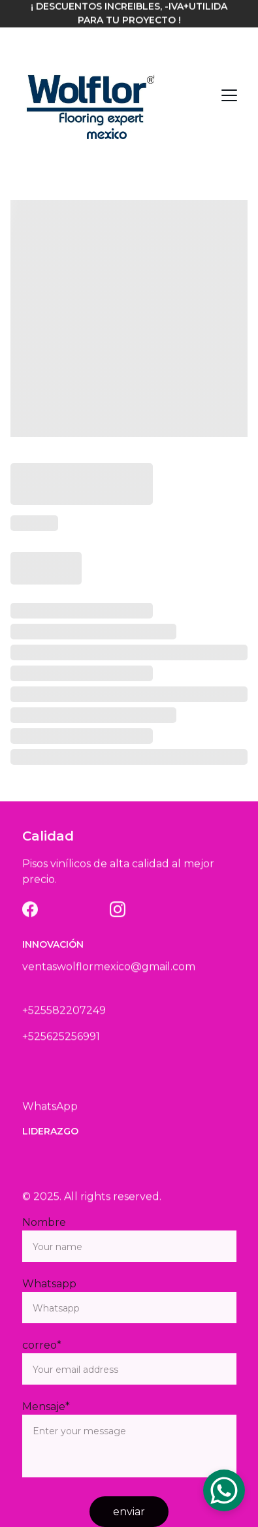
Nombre (44, 1222)
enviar (129, 1511)
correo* (41, 1345)
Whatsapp (49, 1284)
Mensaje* (46, 1406)
